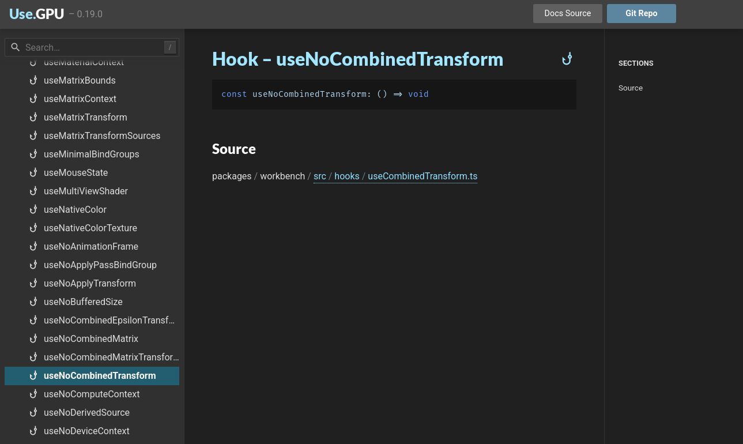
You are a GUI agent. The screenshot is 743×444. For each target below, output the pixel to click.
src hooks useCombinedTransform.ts (396, 176)
